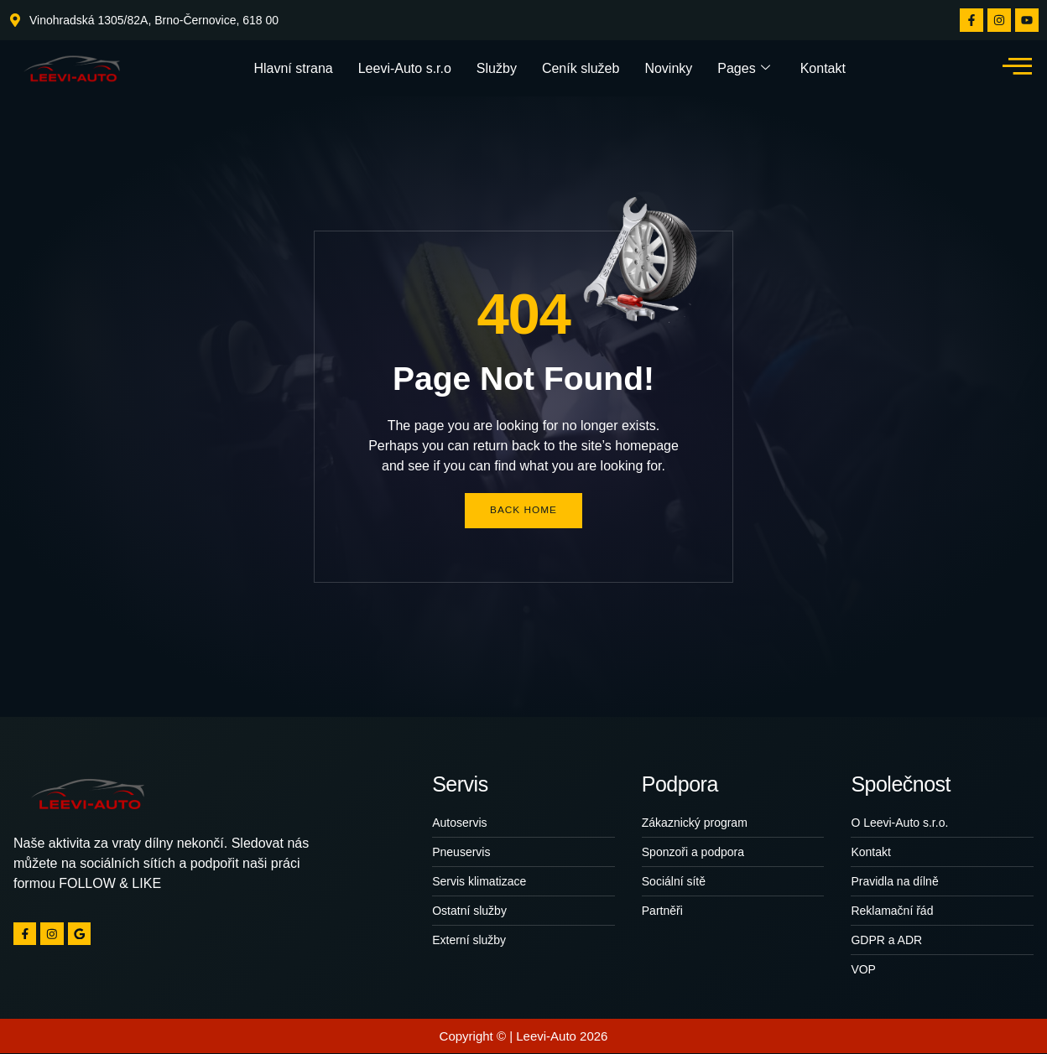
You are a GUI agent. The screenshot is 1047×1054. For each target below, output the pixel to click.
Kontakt (823, 67)
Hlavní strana (292, 67)
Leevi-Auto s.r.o (404, 67)
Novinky (668, 67)
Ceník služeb (581, 67)
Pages (743, 68)
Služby (497, 67)
